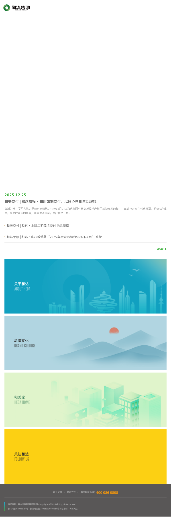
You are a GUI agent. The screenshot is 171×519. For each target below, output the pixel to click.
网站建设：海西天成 (68, 508)
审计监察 (57, 492)
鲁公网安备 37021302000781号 (44, 508)
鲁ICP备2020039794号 (18, 508)
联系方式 (71, 492)
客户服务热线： (99, 492)
